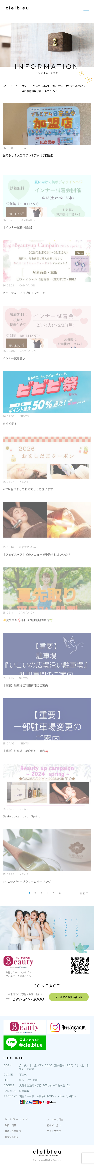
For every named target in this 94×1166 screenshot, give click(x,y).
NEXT (84, 893)
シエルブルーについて (16, 1119)
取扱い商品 (10, 1125)
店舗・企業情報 (13, 1131)
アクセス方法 (54, 1131)
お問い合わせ (12, 1137)
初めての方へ (54, 1125)
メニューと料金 (55, 1119)
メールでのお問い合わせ (68, 997)
